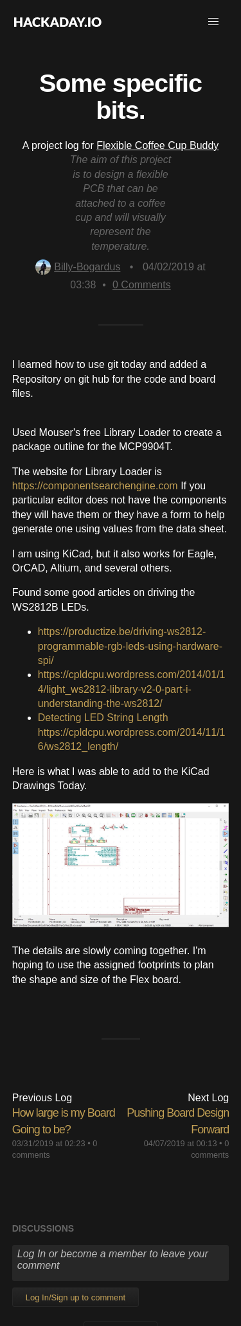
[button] (213, 22)
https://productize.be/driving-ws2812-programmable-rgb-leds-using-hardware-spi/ (130, 646)
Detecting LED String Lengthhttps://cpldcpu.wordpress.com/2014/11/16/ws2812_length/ (132, 732)
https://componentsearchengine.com (95, 485)
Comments (141, 284)
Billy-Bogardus (77, 266)
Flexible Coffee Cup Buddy (157, 145)
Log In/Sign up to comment (75, 1297)
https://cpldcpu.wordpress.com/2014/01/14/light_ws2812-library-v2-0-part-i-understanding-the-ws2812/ (132, 689)
